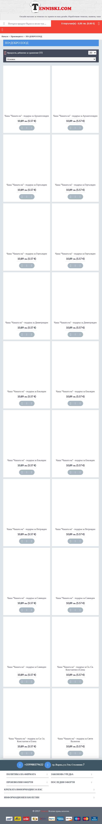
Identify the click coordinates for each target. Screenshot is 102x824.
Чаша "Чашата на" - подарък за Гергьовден (26, 184)
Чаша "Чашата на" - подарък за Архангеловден (27, 115)
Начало (5, 36)
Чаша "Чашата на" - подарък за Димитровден (26, 322)
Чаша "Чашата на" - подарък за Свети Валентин (75, 740)
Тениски (44, 811)
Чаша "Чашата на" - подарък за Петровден (27, 529)
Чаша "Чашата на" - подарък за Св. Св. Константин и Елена (75, 668)
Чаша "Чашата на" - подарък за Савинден (26, 598)
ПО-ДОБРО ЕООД (34, 36)
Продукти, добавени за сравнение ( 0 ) (25, 52)
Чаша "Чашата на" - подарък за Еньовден (26, 391)
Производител (17, 36)
